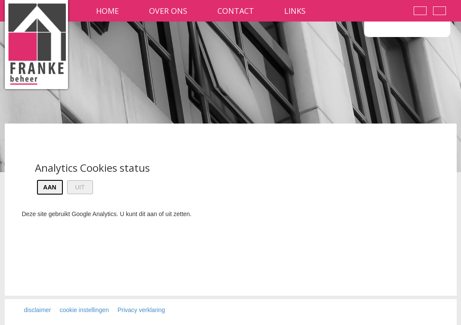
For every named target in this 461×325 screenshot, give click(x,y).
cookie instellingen (84, 309)
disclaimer (37, 309)
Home (107, 11)
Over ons (168, 11)
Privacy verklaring (141, 309)
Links (295, 11)
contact (235, 11)
